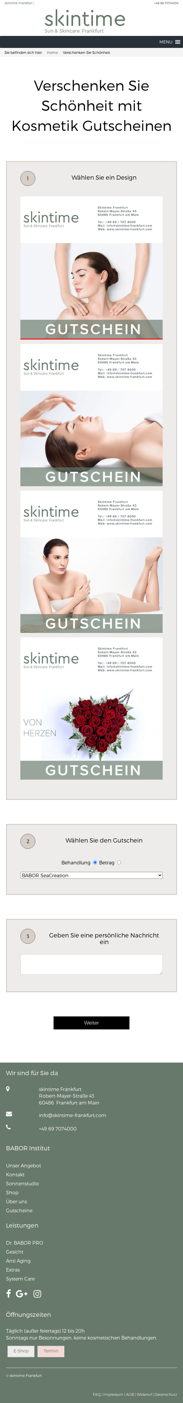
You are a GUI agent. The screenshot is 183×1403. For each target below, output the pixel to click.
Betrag (106, 862)
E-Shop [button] (20, 1350)
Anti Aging (18, 1260)
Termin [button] (51, 1350)
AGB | (131, 1394)
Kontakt (15, 1174)
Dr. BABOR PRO (24, 1243)
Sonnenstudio (22, 1183)
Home (52, 52)
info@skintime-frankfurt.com (72, 1115)
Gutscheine (19, 1210)
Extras (13, 1269)
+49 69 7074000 (166, 3)
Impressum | (114, 1394)
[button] (166, 42)
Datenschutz (166, 1394)
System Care (20, 1278)
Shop (12, 1192)
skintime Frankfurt (26, 1375)
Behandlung (75, 862)
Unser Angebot (23, 1165)
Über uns (16, 1201)
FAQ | (97, 1394)
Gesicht (14, 1251)
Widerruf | (145, 1394)
